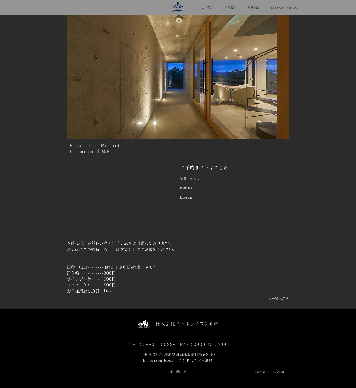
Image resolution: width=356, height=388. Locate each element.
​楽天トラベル (189, 179)
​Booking (186, 187)
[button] (178, 77)
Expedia (186, 197)
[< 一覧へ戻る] (278, 298)
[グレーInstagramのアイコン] (178, 372)
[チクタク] (171, 372)
